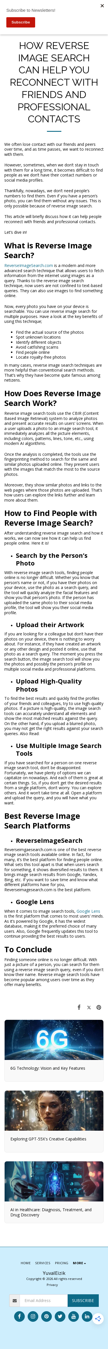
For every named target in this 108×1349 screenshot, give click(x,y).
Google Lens (88, 911)
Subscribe (83, 1300)
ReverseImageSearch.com (28, 265)
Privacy (52, 1285)
